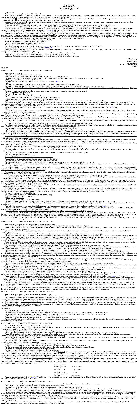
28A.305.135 (48, 48)
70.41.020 (68, 107)
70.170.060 (119, 30)
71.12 (111, 107)
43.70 (57, 81)
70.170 (104, 206)
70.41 (79, 107)
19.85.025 (21, 54)
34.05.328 (35, 49)
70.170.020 (50, 30)
